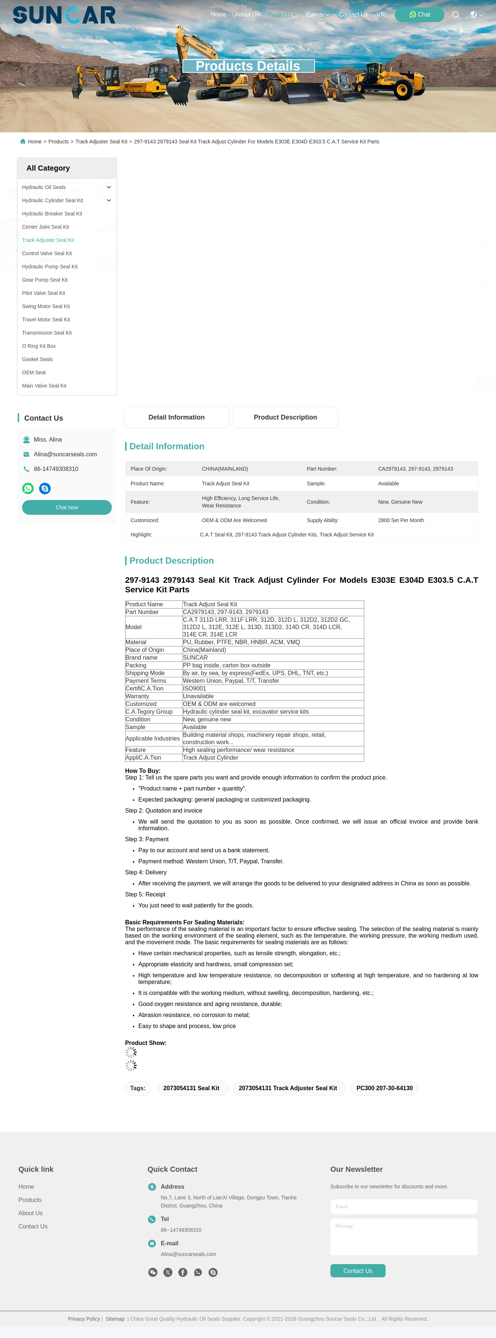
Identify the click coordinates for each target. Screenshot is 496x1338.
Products (59, 141)
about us (247, 14)
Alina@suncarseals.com (65, 454)
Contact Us (32, 1226)
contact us (353, 14)
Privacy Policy (84, 1319)
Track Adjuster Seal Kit (101, 141)
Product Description (285, 417)
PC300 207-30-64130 (385, 1088)
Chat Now (67, 507)
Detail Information (176, 417)
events (318, 15)
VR (381, 14)
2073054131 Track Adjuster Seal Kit (288, 1088)
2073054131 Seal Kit (191, 1088)
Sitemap (115, 1319)
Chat (420, 14)
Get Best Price (376, 383)
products (282, 15)
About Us (30, 1213)
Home (218, 14)
